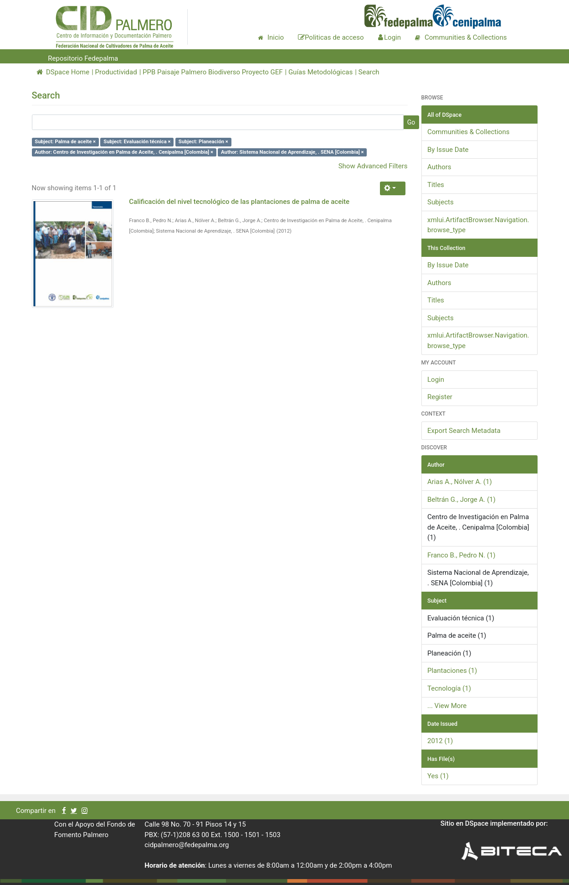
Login (435, 379)
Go (411, 122)
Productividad (116, 72)
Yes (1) (438, 776)
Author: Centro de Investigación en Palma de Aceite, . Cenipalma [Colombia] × (124, 152)
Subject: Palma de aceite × (65, 142)
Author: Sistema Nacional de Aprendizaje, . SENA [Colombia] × (292, 152)
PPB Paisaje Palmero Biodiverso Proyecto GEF (212, 72)
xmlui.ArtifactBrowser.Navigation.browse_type (478, 225)
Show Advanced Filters (373, 166)
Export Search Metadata (464, 431)
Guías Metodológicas (320, 72)
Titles (435, 185)
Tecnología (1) (449, 688)
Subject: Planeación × (203, 142)
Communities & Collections (468, 132)
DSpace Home (63, 72)
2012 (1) (440, 741)
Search (369, 72)
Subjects (440, 202)
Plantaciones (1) (452, 670)
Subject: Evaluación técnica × (136, 142)
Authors (439, 167)
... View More (446, 706)
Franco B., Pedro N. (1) (461, 555)
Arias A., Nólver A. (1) (459, 482)
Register (439, 397)
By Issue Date (448, 150)
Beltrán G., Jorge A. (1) (461, 499)
